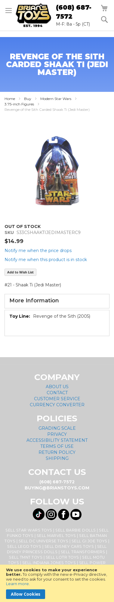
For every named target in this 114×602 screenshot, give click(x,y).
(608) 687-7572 (73, 12)
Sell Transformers (83, 552)
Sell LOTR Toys (62, 557)
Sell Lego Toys (24, 546)
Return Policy (57, 452)
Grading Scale (57, 428)
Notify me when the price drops (38, 250)
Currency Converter (57, 404)
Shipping (57, 458)
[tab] (57, 301)
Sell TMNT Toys (25, 557)
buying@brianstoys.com (57, 488)
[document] (57, 583)
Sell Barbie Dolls (75, 530)
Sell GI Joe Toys (89, 541)
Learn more (17, 583)
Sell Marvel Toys (56, 535)
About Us (57, 386)
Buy (27, 98)
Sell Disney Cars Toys (69, 546)
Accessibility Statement (57, 440)
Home (10, 98)
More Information (34, 300)
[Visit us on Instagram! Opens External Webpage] (51, 514)
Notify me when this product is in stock (46, 259)
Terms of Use (57, 446)
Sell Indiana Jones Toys (49, 562)
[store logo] (33, 15)
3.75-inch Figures (19, 104)
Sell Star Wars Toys (28, 530)
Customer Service (57, 398)
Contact (57, 392)
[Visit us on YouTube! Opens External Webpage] (76, 514)
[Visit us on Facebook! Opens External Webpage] (63, 514)
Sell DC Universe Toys (44, 541)
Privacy (57, 434)
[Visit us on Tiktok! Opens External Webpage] (39, 514)
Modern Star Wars (55, 98)
